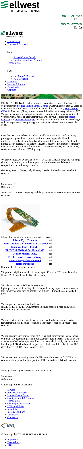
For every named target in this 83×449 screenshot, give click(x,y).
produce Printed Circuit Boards (32, 105)
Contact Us (12, 417)
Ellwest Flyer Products (25, 240)
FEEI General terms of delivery (24, 257)
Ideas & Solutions (16, 84)
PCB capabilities (15, 406)
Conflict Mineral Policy (25, 253)
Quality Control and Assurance (29, 60)
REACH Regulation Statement (25, 260)
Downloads (13, 87)
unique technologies (25, 119)
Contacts (11, 90)
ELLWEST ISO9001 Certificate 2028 (24, 250)
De (80, 19)
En (75, 19)
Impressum (12, 439)
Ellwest (11, 390)
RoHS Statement (25, 263)
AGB (10, 445)
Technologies (13, 63)
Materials (12, 81)
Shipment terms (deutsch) (24, 247)
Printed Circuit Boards (25, 57)
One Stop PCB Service (25, 76)
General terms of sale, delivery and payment (25, 243)
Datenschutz (13, 442)
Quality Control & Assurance (21, 398)
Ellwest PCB (13, 41)
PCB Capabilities (22, 78)
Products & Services (17, 44)
